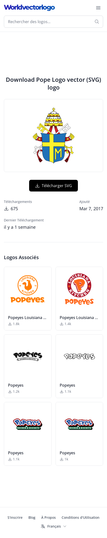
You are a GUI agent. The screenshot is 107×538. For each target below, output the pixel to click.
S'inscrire (15, 517)
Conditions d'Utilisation (80, 517)
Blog (31, 517)
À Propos (48, 517)
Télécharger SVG (53, 185)
